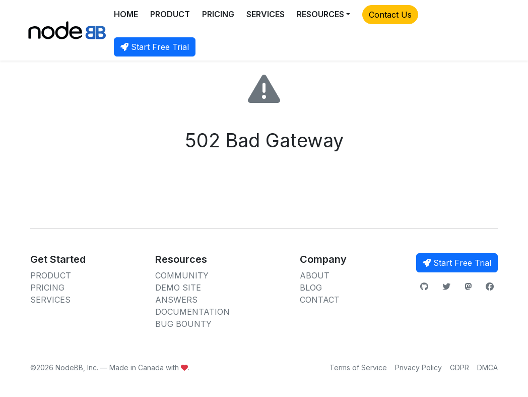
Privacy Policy (418, 367)
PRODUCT (170, 14)
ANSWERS (176, 300)
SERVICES (265, 14)
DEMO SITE (178, 287)
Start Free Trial (154, 47)
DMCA (487, 367)
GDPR (459, 367)
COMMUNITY (182, 275)
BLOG (311, 287)
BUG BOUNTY (183, 324)
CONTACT (320, 300)
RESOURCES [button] (320, 14)
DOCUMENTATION (192, 312)
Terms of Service (358, 367)
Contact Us (390, 15)
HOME (126, 14)
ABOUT (314, 275)
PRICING (218, 14)
